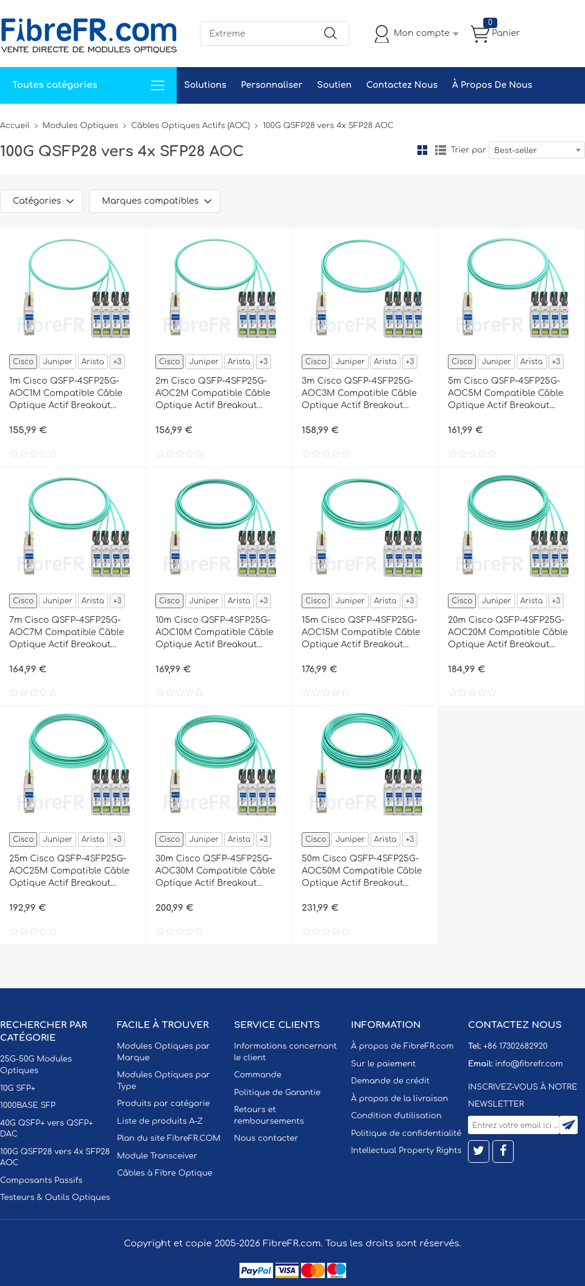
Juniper (57, 361)
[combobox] (537, 150)
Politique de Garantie (277, 1092)
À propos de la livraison (399, 1098)
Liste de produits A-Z (160, 1121)
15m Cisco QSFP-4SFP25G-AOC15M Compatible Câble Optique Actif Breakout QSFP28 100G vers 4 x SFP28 (362, 633)
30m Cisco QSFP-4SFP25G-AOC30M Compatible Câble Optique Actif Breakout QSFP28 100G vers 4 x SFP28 (215, 871)
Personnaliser (271, 85)
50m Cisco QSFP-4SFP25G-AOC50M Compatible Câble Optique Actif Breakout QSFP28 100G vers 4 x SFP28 (362, 871)
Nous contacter (266, 1138)
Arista (93, 361)
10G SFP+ (17, 1088)
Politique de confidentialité (406, 1133)
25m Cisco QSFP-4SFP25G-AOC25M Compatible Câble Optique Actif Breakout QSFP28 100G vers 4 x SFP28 (69, 871)
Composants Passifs (41, 1180)
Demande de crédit (390, 1081)
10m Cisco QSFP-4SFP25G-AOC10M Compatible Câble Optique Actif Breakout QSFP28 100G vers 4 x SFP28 (215, 633)
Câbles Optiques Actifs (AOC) (190, 125)
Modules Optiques (81, 125)
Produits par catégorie (163, 1103)
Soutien (334, 85)
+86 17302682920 (515, 1046)
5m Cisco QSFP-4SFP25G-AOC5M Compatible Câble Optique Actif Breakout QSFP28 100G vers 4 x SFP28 (508, 394)
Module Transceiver (157, 1156)
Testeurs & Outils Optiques (55, 1197)
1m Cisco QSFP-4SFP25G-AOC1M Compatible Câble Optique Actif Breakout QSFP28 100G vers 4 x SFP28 (69, 394)
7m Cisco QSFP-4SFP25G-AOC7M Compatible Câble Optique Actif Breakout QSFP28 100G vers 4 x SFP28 (69, 633)
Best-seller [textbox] (515, 150)
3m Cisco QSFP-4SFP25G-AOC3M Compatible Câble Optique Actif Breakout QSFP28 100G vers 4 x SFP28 (362, 394)
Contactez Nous (402, 85)
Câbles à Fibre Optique (165, 1173)
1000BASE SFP (27, 1105)
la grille (422, 150)
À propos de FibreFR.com (402, 1046)
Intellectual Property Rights (406, 1150)
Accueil (15, 125)
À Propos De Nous (492, 85)
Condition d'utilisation (396, 1116)
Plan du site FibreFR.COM (169, 1138)
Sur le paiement (383, 1064)
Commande (258, 1075)
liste (440, 150)
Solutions (205, 85)
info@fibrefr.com (528, 1064)
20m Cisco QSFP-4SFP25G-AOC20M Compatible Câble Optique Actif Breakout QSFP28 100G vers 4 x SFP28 (508, 633)
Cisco (23, 361)
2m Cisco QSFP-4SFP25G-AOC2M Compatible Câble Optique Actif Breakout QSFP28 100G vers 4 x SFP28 (215, 394)
